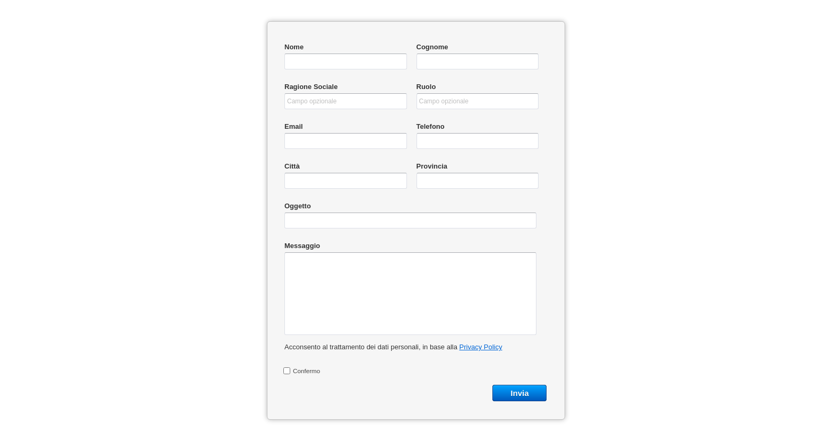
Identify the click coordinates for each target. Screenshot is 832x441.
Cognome (432, 47)
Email (293, 126)
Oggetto (297, 206)
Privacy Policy (481, 347)
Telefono (431, 126)
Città (292, 166)
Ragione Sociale (310, 87)
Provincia (432, 166)
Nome (294, 47)
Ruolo (426, 87)
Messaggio (302, 246)
